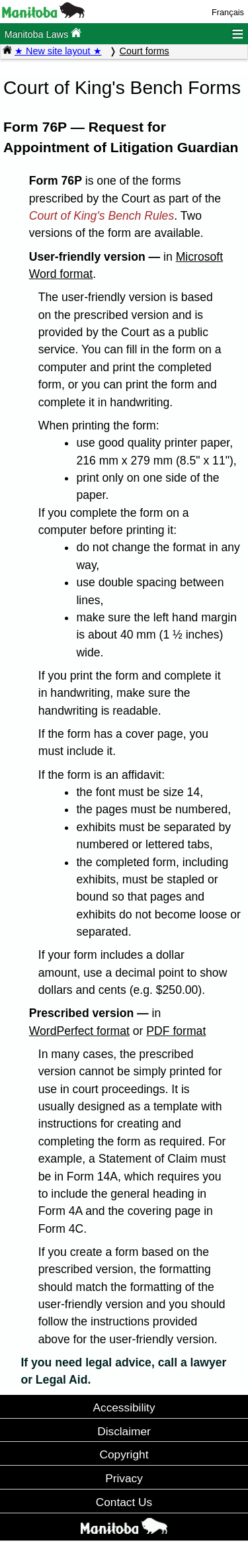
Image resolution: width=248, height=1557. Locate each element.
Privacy (124, 1478)
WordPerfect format (79, 1031)
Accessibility (124, 1407)
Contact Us (124, 1502)
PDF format (176, 1031)
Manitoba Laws (42, 33)
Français (228, 12)
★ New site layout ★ (58, 51)
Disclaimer (124, 1431)
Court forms (144, 51)
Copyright (124, 1454)
